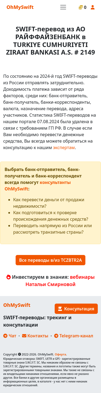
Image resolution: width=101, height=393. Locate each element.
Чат (9, 336)
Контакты (35, 336)
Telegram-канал (73, 336)
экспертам (64, 147)
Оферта (60, 354)
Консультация (76, 309)
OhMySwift (20, 7)
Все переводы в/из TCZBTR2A (50, 260)
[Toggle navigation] (63, 7)
